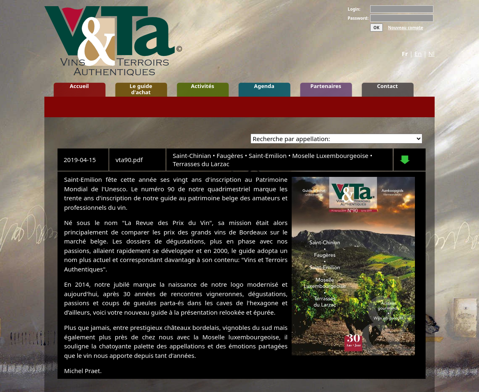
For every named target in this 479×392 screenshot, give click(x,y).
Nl (431, 53)
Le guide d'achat (141, 89)
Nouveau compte (405, 27)
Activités (202, 86)
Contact (387, 86)
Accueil (79, 86)
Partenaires (325, 86)
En (418, 53)
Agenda (264, 86)
